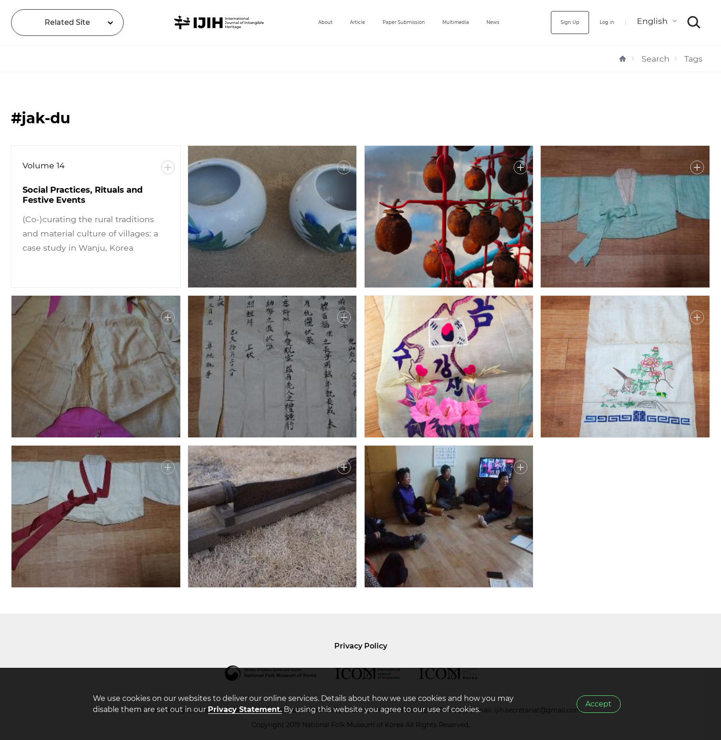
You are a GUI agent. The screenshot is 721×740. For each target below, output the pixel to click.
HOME (622, 59)
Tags (693, 58)
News (496, 22)
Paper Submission (375, 22)
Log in (600, 22)
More (168, 167)
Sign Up (554, 22)
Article (313, 22)
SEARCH (694, 22)
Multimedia (447, 22)
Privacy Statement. (245, 709)
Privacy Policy (360, 646)
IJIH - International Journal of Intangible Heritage (192, 22)
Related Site (67, 22)
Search (655, 58)
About (272, 22)
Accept (598, 704)
